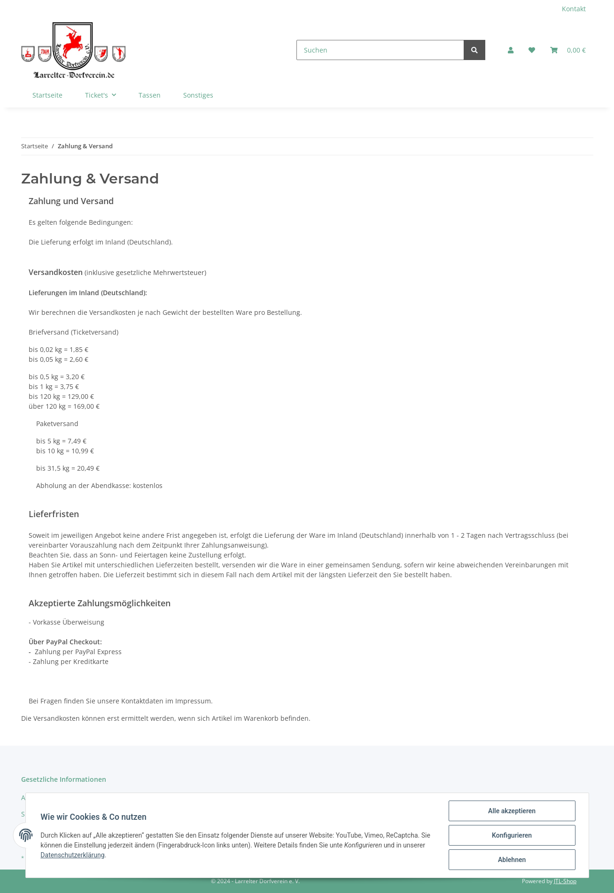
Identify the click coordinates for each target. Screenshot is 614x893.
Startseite (47, 95)
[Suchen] (380, 50)
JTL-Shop (565, 881)
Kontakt (574, 8)
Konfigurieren (512, 835)
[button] (510, 50)
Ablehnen (512, 859)
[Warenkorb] (568, 50)
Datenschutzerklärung (73, 855)
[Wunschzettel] (532, 50)
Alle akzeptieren (512, 811)
